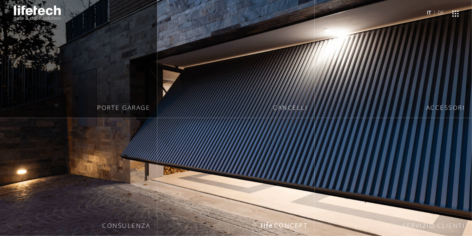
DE (441, 12)
